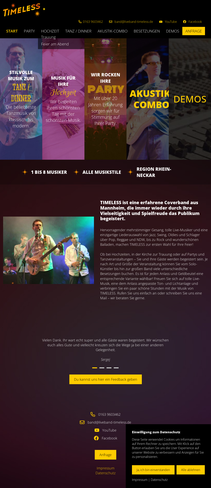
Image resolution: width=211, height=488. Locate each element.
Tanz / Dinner (78, 31)
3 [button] (109, 367)
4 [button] (116, 367)
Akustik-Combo (112, 31)
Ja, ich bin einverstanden (153, 470)
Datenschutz (105, 473)
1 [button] (94, 367)
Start (12, 31)
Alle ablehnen (190, 470)
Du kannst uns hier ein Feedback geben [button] (105, 379)
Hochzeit (50, 31)
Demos (172, 31)
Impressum (106, 468)
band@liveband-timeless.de (109, 422)
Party (29, 31)
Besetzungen (147, 31)
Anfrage (193, 31)
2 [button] (101, 367)
